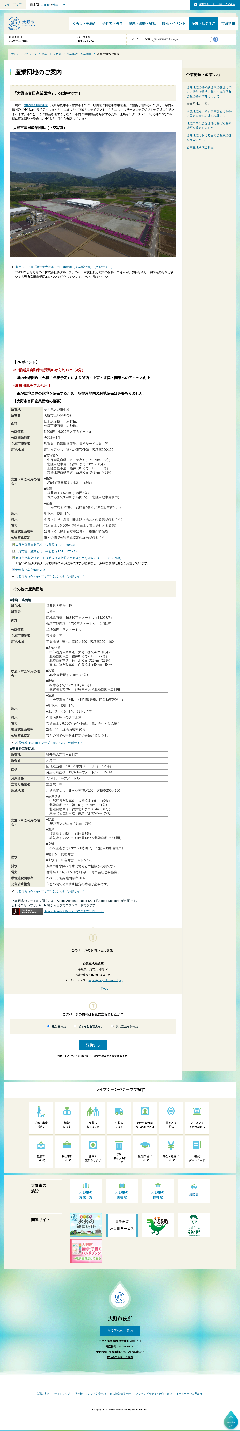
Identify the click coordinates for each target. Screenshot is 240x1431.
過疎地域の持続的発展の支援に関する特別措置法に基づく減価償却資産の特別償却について (209, 92)
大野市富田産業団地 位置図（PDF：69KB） (46, 544)
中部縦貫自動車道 (36, 105)
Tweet (105, 988)
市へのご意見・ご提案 (120, 1357)
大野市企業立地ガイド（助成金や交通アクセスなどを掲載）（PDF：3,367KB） (69, 558)
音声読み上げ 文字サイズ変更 (217, 4)
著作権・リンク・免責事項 (90, 1393)
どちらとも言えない (90, 1026)
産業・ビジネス (203, 23)
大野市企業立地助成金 (30, 570)
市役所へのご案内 (120, 1330)
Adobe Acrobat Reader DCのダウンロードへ (58, 911)
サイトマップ (13, 4)
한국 (55, 4)
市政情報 (228, 23)
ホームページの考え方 (189, 1393)
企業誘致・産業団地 (79, 54)
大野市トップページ (23, 54)
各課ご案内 (43, 1393)
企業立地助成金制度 (200, 147)
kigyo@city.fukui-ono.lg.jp (106, 980)
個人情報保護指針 (120, 1393)
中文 (63, 4)
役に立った (59, 1026)
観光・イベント (174, 23)
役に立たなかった (127, 1026)
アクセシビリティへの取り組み (154, 1393)
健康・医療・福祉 (142, 23)
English (45, 4)
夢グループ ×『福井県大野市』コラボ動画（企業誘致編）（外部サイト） (64, 267)
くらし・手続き (84, 23)
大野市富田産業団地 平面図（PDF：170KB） (46, 551)
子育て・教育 (112, 23)
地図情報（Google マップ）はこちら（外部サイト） (50, 576)
